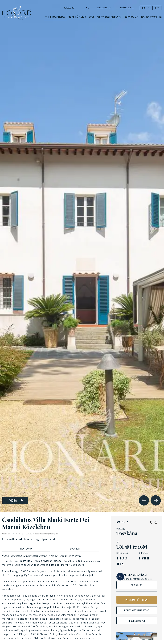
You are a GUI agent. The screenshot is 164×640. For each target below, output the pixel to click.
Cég (91, 17)
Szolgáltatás (77, 17)
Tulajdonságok (55, 17)
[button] (151, 522)
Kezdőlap (6, 533)
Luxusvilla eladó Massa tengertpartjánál (41, 533)
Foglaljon (136, 585)
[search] (87, 7)
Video (16, 500)
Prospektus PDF (136, 621)
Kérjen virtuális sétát (136, 610)
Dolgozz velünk (151, 17)
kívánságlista (127, 7)
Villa (18, 533)
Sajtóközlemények (109, 17)
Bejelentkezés (104, 7)
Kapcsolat (131, 17)
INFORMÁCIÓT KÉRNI (136, 600)
